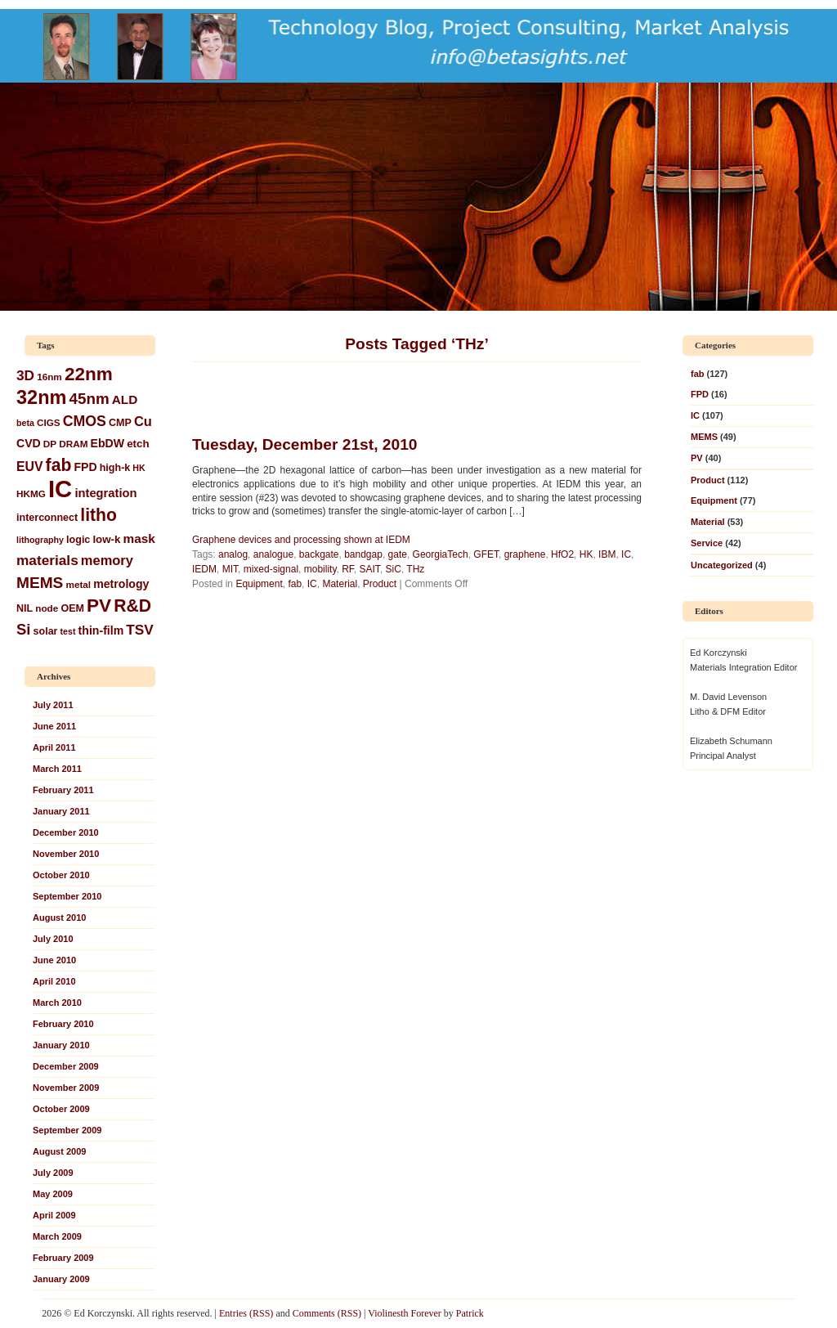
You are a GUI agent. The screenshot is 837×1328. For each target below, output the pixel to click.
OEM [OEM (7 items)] (72, 608)
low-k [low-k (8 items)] (106, 539)
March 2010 (57, 1002)
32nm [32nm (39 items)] (41, 397)
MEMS (704, 437)
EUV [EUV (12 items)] (29, 466)
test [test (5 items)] (68, 631)
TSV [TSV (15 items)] (140, 629)
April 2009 (54, 1215)
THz (415, 569)
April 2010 (54, 981)
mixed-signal (271, 569)
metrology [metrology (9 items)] (121, 583)
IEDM (204, 569)
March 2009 (57, 1236)
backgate (319, 554)
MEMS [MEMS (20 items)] (39, 582)
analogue (273, 554)
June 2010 (54, 960)
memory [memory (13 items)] (107, 560)
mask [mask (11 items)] (139, 538)
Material (339, 584)
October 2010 (61, 875)
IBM (606, 554)
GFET (486, 554)
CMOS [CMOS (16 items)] (84, 421)
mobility (320, 569)
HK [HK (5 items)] (138, 468)
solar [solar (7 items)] (46, 631)
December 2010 (66, 832)
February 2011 (63, 790)
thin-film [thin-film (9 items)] (101, 630)
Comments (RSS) (327, 1313)
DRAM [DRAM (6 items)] (73, 443)
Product (379, 584)
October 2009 (61, 1109)
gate (397, 554)
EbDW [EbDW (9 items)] (108, 443)
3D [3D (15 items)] (25, 375)
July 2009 (53, 1173)
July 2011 (53, 705)
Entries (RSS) (246, 1313)
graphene (525, 554)
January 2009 (61, 1279)
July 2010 (53, 939)
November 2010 (66, 854)
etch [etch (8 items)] (138, 443)
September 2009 (67, 1130)
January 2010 (61, 1045)
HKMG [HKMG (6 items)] (31, 493)
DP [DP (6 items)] (49, 443)
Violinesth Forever (404, 1313)
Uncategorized (722, 565)
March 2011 (57, 769)
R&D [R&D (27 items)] (132, 605)
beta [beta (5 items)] (25, 423)
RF (348, 569)
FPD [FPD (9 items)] (85, 466)
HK (586, 554)
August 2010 (59, 917)
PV (697, 458)
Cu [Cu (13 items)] (143, 421)
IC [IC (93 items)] (60, 488)
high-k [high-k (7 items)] (115, 467)
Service (707, 543)
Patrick (470, 1313)
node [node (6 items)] (46, 608)
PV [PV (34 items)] (99, 605)
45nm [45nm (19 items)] (89, 398)
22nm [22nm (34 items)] (89, 374)
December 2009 (66, 1066)
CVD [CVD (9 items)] (28, 443)
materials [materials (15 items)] (47, 560)
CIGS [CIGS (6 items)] (48, 422)
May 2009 (53, 1194)
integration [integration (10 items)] (105, 493)
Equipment (258, 584)
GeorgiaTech (440, 554)
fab (295, 584)
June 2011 (54, 726)
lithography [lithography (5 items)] (40, 540)
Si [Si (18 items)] (23, 629)
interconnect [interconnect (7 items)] (47, 517)
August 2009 (59, 1151)
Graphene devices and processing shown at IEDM (301, 539)
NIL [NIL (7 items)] (24, 608)
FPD (700, 394)
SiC (393, 569)
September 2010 (67, 896)
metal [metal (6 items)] (78, 584)
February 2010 (63, 1024)
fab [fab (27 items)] (59, 464)
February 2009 (63, 1258)
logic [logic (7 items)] (78, 539)
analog (233, 554)
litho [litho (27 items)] (98, 514)
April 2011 (54, 747)
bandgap (363, 554)
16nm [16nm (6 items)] (49, 376)
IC (312, 584)
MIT (230, 569)
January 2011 (61, 811)
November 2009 (66, 1087)
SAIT (370, 569)
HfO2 (562, 554)
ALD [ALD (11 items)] (125, 399)
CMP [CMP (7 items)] (120, 422)
